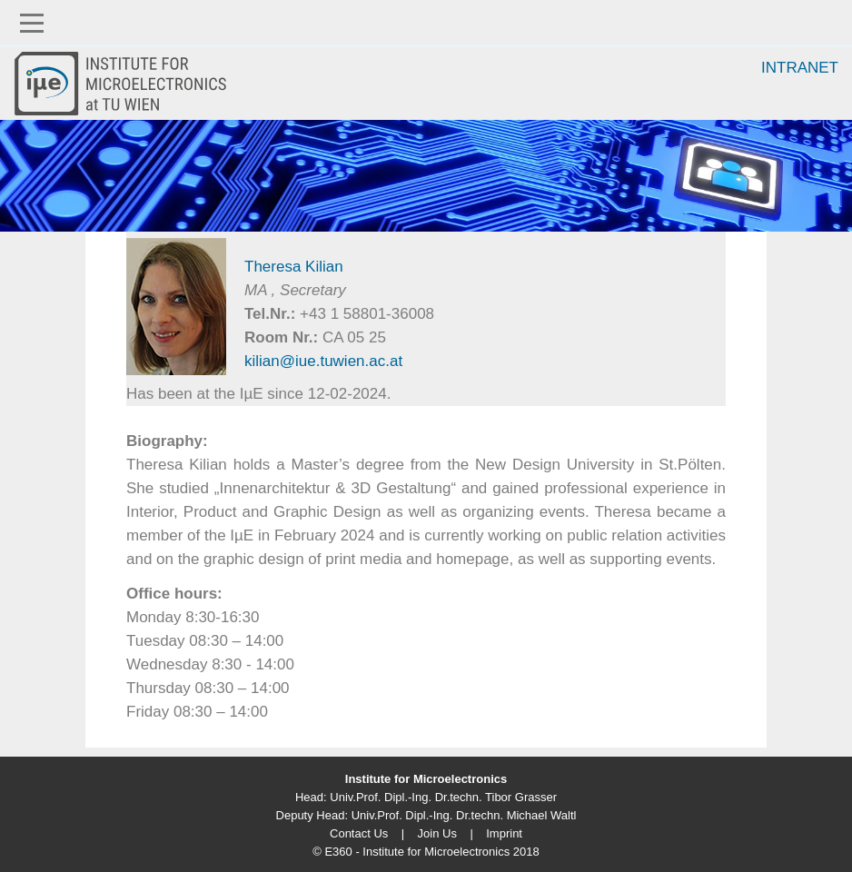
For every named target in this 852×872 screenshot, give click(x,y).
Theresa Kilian (293, 266)
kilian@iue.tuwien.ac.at (323, 361)
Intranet (799, 67)
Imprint (504, 833)
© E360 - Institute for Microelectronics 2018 (425, 851)
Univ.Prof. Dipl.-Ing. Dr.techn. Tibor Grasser (443, 797)
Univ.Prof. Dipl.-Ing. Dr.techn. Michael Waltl (464, 815)
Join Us (437, 833)
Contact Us (359, 833)
